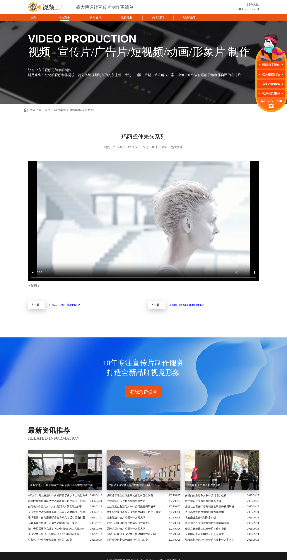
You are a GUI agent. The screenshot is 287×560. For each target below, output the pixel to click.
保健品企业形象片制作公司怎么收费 (205, 495)
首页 (33, 17)
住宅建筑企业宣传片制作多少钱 (203, 501)
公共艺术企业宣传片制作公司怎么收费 (50, 539)
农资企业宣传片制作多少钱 (200, 517)
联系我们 (189, 17)
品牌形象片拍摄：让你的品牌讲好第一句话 (52, 523)
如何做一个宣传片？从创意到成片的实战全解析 (55, 506)
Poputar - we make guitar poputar (186, 304)
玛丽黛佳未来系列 (82, 110)
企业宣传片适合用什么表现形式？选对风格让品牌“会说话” (58, 512)
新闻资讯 (95, 17)
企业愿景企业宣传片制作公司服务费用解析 (131, 506)
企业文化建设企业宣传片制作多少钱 (205, 528)
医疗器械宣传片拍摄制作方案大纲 (204, 512)
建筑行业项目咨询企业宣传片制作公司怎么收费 (134, 512)
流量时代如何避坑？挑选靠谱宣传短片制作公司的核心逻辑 (58, 501)
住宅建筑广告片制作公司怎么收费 (126, 501)
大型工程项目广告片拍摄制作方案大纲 (129, 523)
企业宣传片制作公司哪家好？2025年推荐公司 (54, 534)
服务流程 (127, 17)
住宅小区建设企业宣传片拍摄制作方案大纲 (131, 534)
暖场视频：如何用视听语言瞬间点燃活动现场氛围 (56, 517)
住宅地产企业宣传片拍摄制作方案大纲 (207, 523)
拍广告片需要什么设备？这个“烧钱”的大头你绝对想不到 (58, 528)
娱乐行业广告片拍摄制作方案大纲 (126, 517)
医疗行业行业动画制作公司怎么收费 (127, 539)
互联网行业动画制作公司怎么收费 (204, 534)
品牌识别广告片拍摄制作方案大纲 (126, 528)
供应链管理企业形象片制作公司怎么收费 (130, 495)
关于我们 (158, 17)
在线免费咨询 (143, 391)
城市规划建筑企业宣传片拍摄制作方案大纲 (209, 539)
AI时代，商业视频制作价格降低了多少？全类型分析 (58, 495)
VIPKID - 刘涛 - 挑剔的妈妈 (64, 304)
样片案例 (64, 17)
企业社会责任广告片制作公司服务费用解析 (209, 506)
